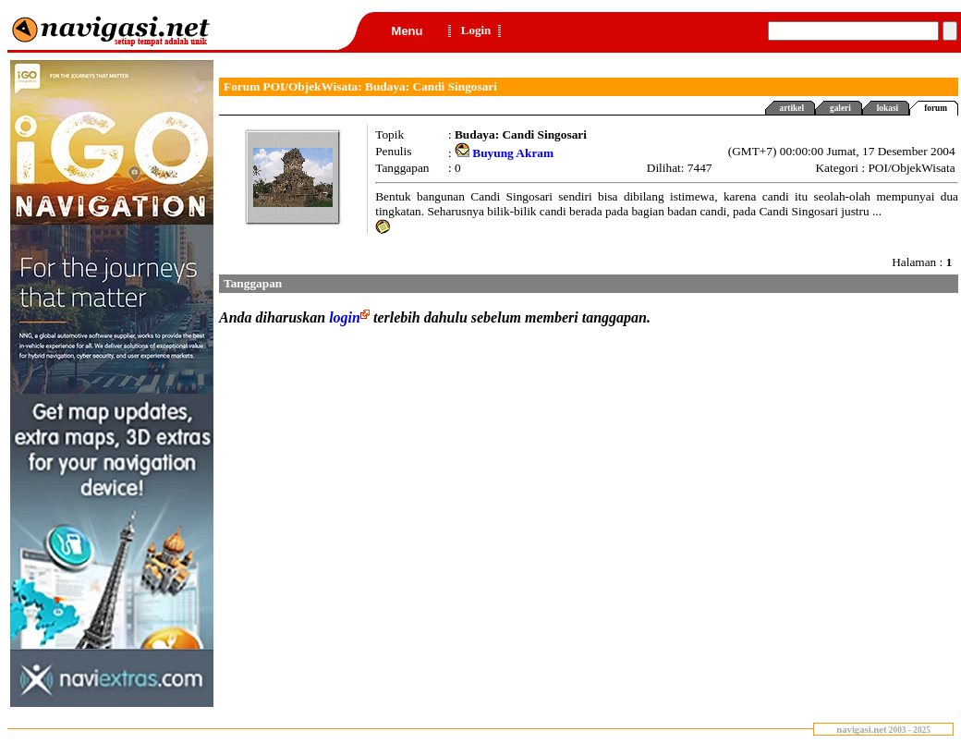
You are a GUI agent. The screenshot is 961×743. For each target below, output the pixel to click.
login (351, 317)
